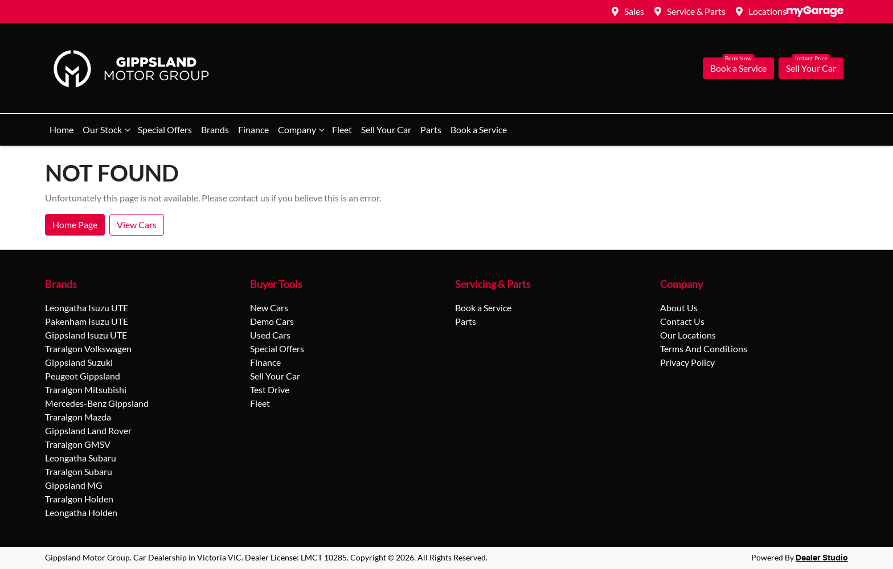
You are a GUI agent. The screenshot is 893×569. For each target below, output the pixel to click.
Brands (215, 129)
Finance (253, 129)
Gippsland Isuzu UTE (86, 334)
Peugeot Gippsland (82, 375)
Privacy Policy (687, 362)
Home (61, 129)
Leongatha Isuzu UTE (86, 307)
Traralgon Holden (79, 498)
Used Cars (270, 334)
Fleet (342, 129)
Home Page (74, 224)
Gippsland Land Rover (88, 430)
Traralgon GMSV (77, 444)
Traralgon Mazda (78, 416)
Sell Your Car (811, 68)
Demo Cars (272, 321)
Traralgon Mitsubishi (85, 389)
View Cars (137, 224)
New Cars (269, 307)
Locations (767, 11)
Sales (634, 11)
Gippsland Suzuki (79, 362)
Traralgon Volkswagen (88, 348)
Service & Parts (696, 11)
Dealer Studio (822, 558)
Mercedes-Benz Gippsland (97, 403)
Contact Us (682, 321)
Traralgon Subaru (78, 471)
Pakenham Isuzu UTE (86, 321)
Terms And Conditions (703, 348)
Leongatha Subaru (80, 457)
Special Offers (165, 129)
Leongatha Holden (81, 512)
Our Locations (688, 334)
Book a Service (738, 68)
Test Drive (269, 389)
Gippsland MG (74, 485)
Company (302, 129)
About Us (679, 307)
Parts (430, 129)
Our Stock (108, 129)
